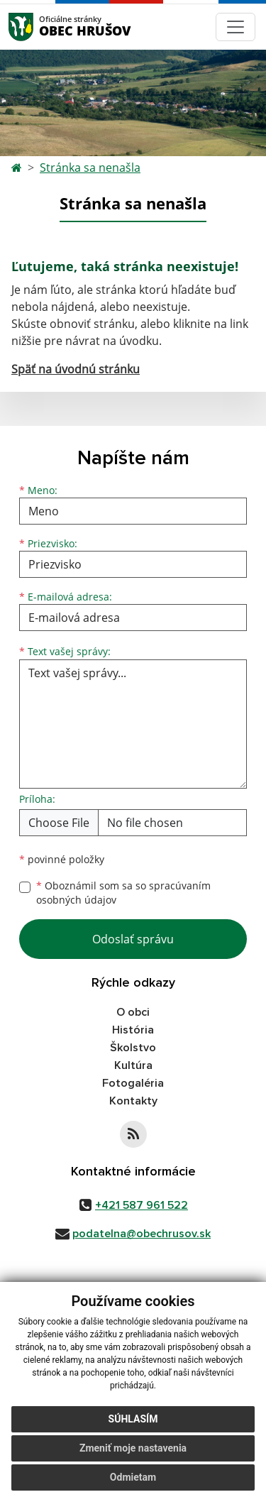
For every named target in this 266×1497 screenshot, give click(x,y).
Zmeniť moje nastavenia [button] (133, 1448)
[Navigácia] (235, 27)
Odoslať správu (133, 939)
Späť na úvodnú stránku (75, 369)
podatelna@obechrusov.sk (141, 1233)
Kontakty (133, 1101)
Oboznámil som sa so (123, 893)
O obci (133, 1012)
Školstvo (133, 1047)
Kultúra (133, 1065)
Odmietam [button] (133, 1477)
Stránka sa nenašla (90, 167)
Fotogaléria (133, 1083)
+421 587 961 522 (141, 1205)
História (133, 1030)
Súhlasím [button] (133, 1419)
